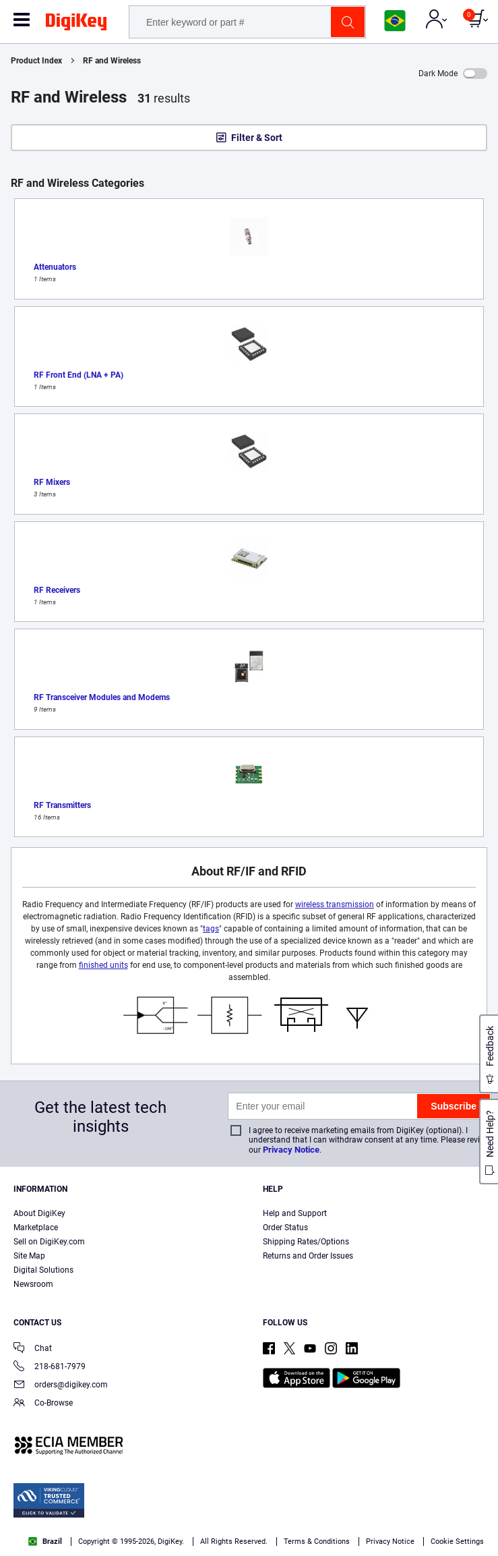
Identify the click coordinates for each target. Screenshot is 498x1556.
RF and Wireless (112, 60)
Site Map (29, 1256)
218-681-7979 (49, 1367)
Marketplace (35, 1227)
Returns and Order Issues (308, 1256)
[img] (76, 24)
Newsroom (33, 1284)
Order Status (285, 1227)
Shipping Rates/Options (306, 1241)
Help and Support (295, 1213)
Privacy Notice (291, 1150)
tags (211, 928)
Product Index (36, 60)
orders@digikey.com (60, 1385)
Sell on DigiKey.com (49, 1241)
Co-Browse (43, 1403)
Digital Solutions (43, 1270)
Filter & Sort (256, 137)
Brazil (45, 1541)
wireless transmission (334, 904)
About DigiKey (39, 1213)
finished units (103, 965)
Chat (32, 1349)
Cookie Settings (457, 1541)
